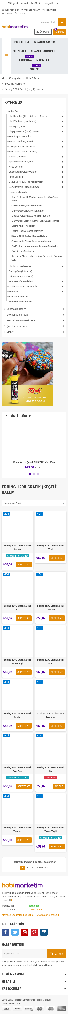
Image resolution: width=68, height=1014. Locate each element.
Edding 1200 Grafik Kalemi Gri (50, 769)
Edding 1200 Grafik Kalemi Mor (50, 662)
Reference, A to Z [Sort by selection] (13, 503)
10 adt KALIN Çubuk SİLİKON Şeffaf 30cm (34, 462)
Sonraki (42, 867)
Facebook (5, 932)
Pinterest (34, 932)
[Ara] (53, 22)
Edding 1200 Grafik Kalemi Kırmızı (17, 547)
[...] (12, 900)
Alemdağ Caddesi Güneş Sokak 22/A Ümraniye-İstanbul (30, 915)
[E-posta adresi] (24, 953)
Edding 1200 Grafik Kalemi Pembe (17, 715)
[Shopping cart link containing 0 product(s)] (59, 32)
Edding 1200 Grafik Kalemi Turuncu (50, 608)
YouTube (24, 932)
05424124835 (36, 909)
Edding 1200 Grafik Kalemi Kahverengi (17, 662)
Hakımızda (49, 9)
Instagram (44, 932)
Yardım (20, 13)
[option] (34, 446)
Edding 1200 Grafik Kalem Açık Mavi (50, 715)
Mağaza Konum (30, 9)
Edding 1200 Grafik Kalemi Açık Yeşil (17, 769)
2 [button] (34, 474)
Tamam (57, 953)
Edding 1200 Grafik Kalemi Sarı (17, 608)
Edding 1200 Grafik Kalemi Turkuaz (17, 829)
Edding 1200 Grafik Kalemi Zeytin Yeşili (50, 829)
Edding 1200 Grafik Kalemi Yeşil (50, 547)
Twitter (15, 932)
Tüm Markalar (10, 9)
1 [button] (30, 474)
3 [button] (38, 474)
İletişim (7, 13)
